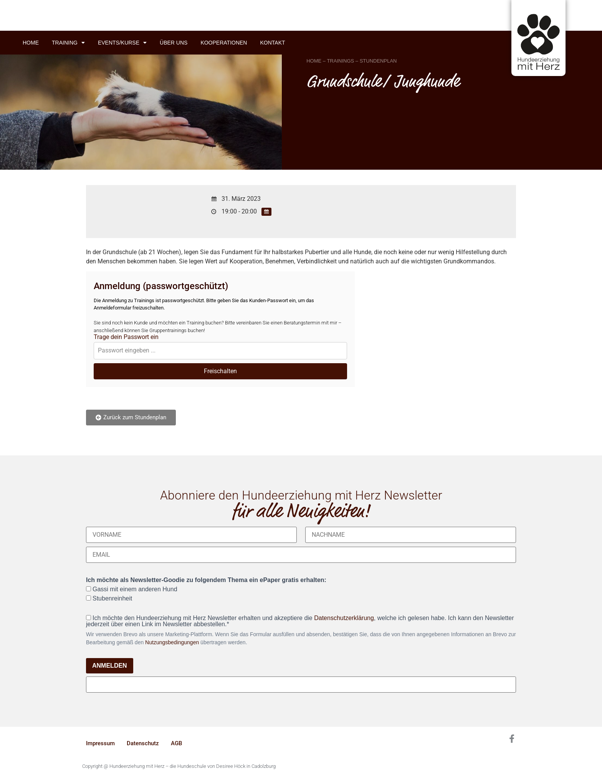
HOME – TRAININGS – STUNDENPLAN (351, 61)
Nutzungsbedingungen (172, 642)
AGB (176, 743)
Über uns (173, 43)
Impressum (100, 743)
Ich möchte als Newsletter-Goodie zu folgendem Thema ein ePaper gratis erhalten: (206, 580)
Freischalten (220, 371)
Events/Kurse (122, 42)
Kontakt (272, 43)
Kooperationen (223, 43)
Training (68, 42)
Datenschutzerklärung (344, 618)
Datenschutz (143, 743)
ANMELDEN (109, 665)
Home (31, 43)
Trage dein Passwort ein (126, 337)
